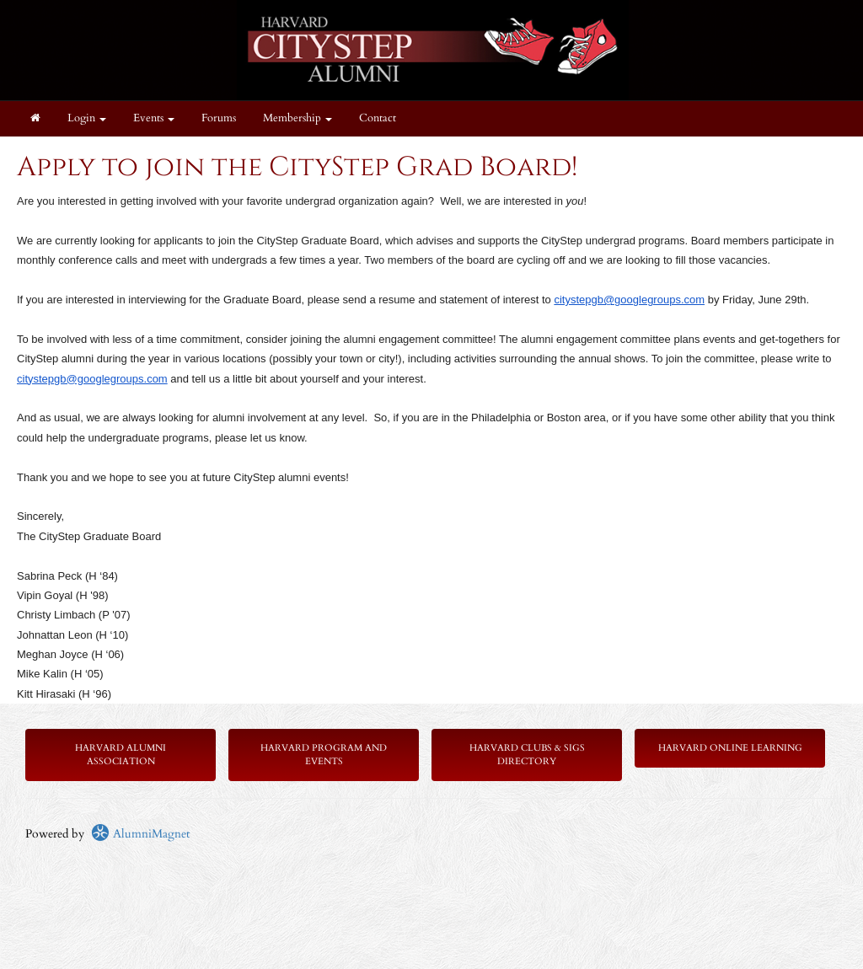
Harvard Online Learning (730, 747)
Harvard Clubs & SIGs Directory (527, 754)
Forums (218, 118)
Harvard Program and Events (323, 754)
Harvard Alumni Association (120, 754)
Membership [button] (297, 118)
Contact (377, 118)
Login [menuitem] (86, 118)
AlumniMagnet (140, 834)
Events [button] (153, 118)
